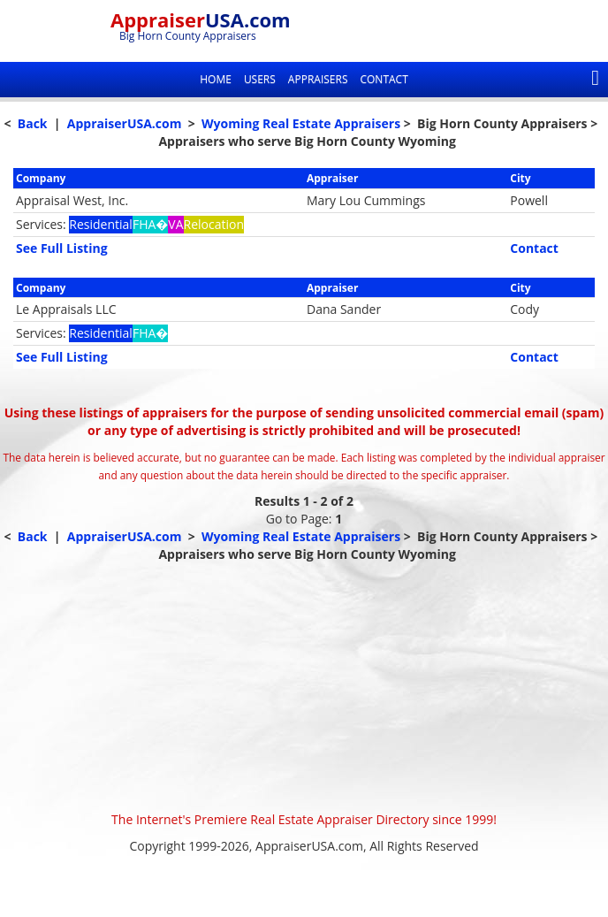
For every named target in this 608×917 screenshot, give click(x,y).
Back (33, 123)
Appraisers (318, 79)
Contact (383, 79)
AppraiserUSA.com (124, 123)
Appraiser (200, 19)
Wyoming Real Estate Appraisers (300, 123)
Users (260, 79)
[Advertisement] (304, 687)
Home (216, 79)
